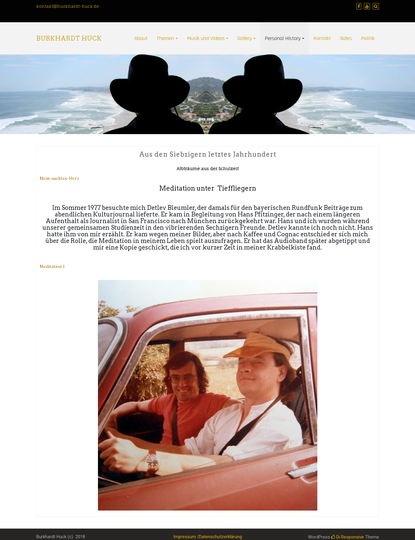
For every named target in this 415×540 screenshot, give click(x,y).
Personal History (283, 38)
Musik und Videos (206, 38)
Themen (165, 38)
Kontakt (322, 38)
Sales (346, 38)
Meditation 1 (52, 266)
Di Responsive (347, 537)
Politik (367, 38)
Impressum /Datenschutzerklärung (207, 536)
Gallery (244, 38)
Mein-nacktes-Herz (59, 178)
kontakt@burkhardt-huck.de (67, 6)
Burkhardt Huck (69, 38)
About (141, 38)
